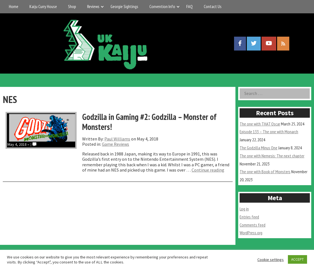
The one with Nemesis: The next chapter (272, 156)
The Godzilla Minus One (258, 147)
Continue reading (208, 170)
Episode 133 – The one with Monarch (269, 131)
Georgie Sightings (124, 6)
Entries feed (249, 217)
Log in (244, 209)
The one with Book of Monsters (265, 171)
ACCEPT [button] (297, 259)
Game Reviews (115, 144)
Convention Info (162, 6)
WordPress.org (251, 232)
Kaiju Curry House (43, 6)
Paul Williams (117, 139)
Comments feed (252, 225)
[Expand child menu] (102, 6)
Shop (72, 6)
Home (13, 6)
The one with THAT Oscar (260, 124)
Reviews (93, 6)
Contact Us (213, 6)
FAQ (189, 6)
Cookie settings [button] (270, 259)
